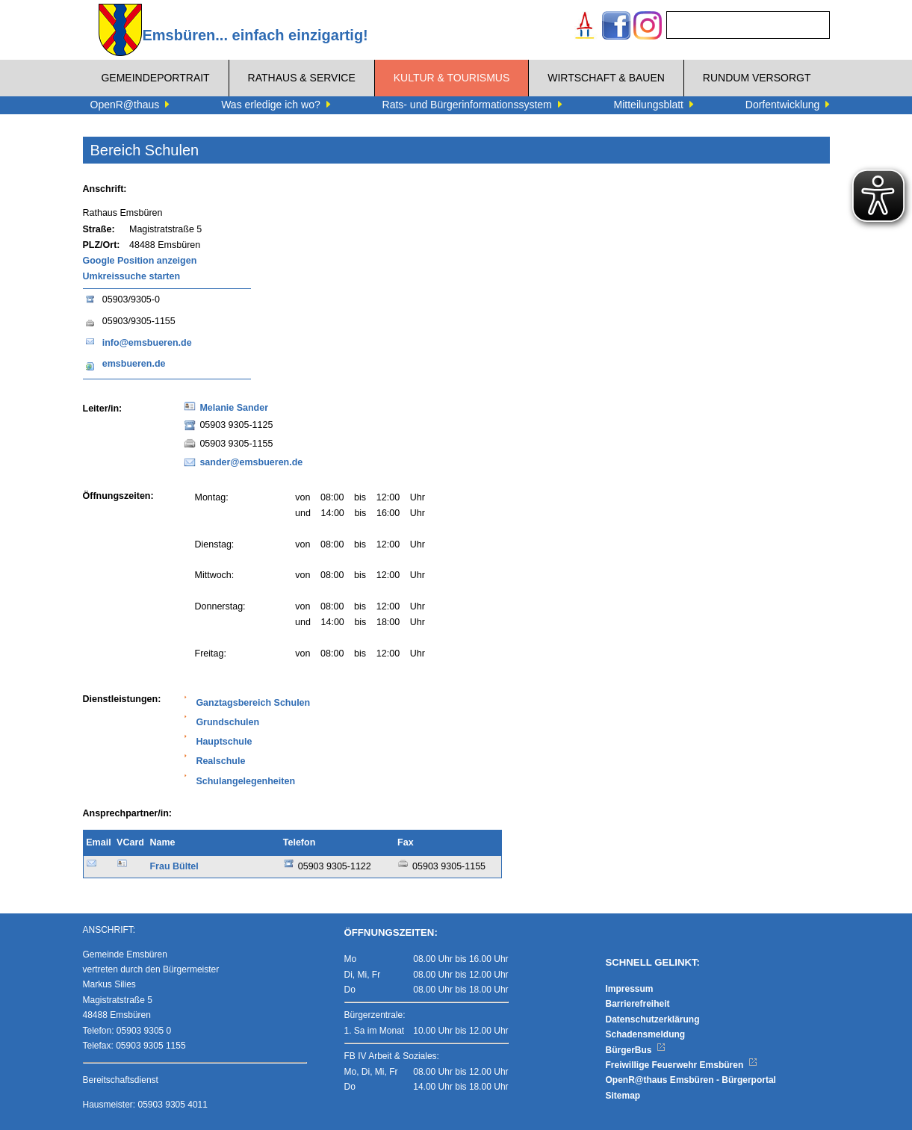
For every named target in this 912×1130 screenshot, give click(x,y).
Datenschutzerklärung (653, 1019)
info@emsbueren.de (147, 343)
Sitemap (623, 1095)
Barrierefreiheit (638, 1004)
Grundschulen (227, 722)
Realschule (220, 761)
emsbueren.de (134, 363)
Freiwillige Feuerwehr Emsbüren (682, 1065)
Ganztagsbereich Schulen (253, 703)
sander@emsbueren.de (251, 462)
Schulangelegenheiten (245, 781)
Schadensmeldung (646, 1034)
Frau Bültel (173, 866)
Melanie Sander (233, 408)
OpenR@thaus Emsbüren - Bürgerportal (691, 1080)
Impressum (630, 989)
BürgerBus (636, 1050)
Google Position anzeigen (140, 260)
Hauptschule (224, 741)
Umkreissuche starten (132, 276)
